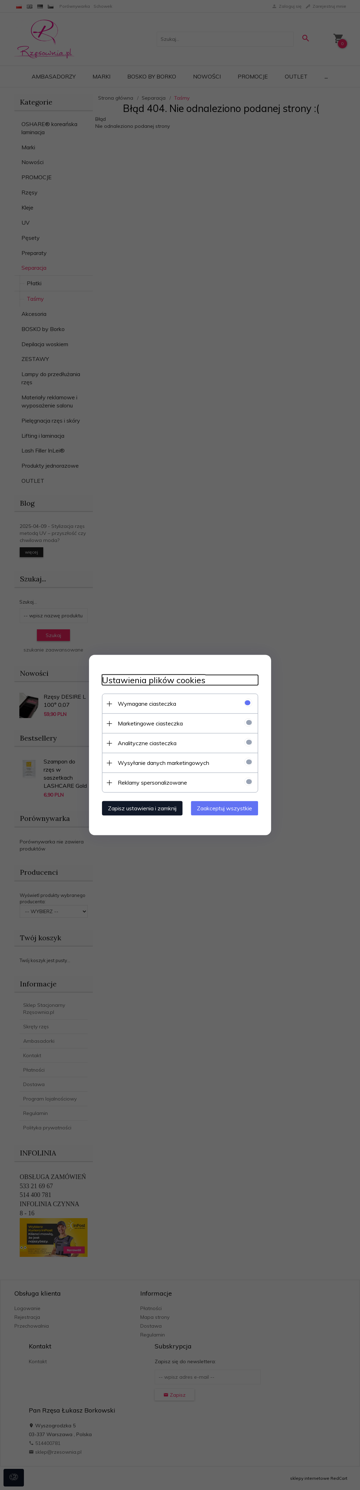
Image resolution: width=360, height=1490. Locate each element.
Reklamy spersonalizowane (149, 782)
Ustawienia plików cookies (150, 680)
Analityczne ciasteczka (144, 742)
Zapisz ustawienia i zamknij (139, 807)
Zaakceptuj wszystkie (227, 807)
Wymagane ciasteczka (144, 703)
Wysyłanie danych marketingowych (160, 762)
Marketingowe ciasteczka (147, 723)
